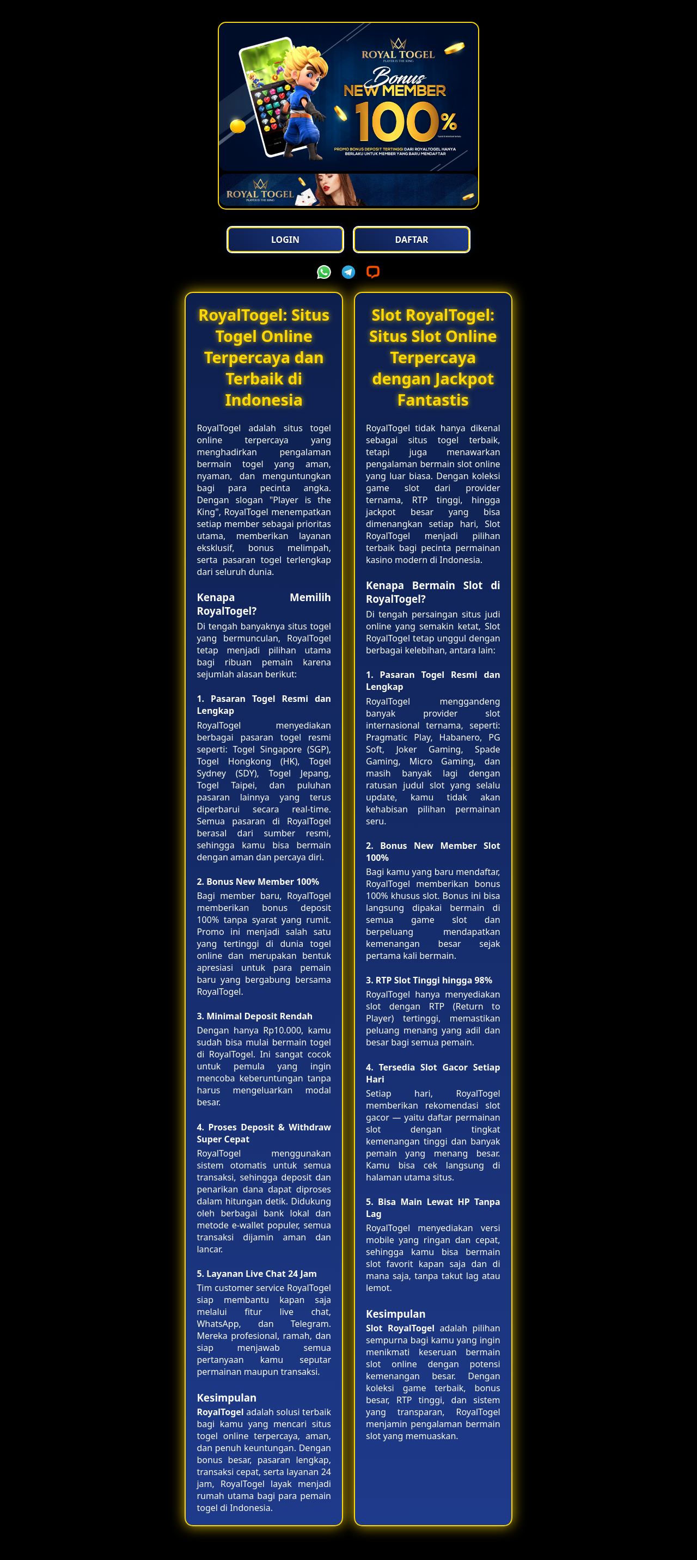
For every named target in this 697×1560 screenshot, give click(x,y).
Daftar (411, 240)
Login (286, 240)
